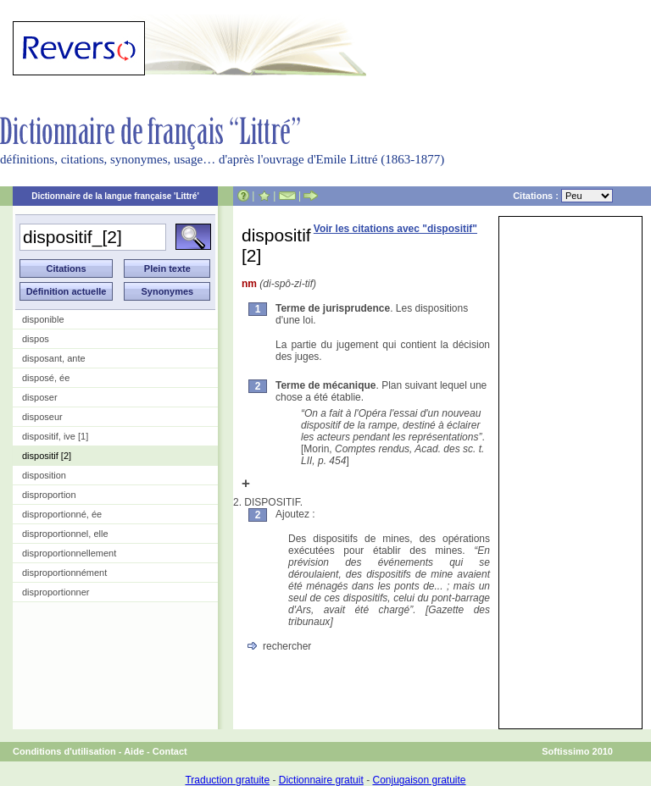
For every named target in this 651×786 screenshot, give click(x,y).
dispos (35, 339)
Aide (134, 751)
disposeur (42, 417)
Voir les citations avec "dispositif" (395, 229)
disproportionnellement (69, 553)
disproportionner (56, 592)
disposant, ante (54, 358)
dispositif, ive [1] (55, 436)
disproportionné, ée (62, 514)
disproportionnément (64, 572)
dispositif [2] (46, 456)
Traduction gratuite (227, 780)
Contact (170, 751)
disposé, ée (46, 378)
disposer (40, 397)
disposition (44, 475)
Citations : (563, 196)
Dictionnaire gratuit (321, 780)
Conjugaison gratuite (418, 780)
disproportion (49, 495)
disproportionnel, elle (65, 534)
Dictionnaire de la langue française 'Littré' (115, 196)
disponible (43, 319)
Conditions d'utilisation (64, 751)
